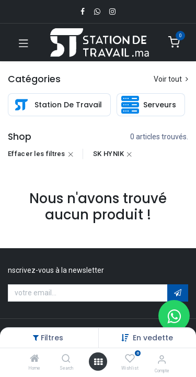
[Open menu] (98, 362)
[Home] (34, 359)
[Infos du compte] (162, 359)
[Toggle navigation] (23, 42)
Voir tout (171, 79)
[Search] (66, 359)
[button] (153, 337)
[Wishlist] (130, 358)
